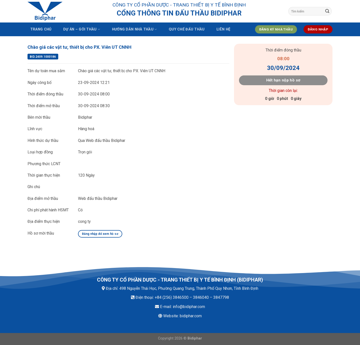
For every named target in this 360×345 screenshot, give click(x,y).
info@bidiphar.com (189, 306)
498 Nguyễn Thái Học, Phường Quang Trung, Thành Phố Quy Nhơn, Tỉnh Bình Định (188, 288)
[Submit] (327, 11)
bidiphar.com (191, 316)
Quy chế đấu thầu (187, 29)
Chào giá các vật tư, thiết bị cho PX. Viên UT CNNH (80, 47)
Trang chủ (41, 29)
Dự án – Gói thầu (81, 29)
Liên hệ (223, 29)
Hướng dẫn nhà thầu (134, 29)
